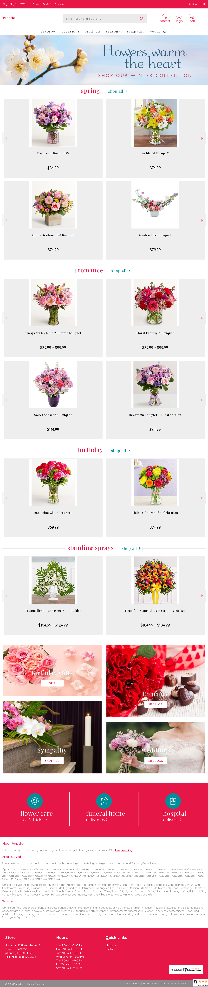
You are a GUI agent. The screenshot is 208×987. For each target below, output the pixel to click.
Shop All (116, 91)
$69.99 (53, 527)
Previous (5, 138)
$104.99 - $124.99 (53, 625)
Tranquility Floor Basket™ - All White (53, 611)
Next (202, 138)
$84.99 (53, 167)
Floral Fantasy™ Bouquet (155, 333)
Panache (9, 18)
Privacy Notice (151, 983)
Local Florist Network (174, 983)
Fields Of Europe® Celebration (155, 513)
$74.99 (155, 167)
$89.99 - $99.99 (53, 347)
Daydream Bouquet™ (53, 153)
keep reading (123, 850)
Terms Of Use (132, 983)
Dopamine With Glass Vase (53, 513)
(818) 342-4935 (17, 4)
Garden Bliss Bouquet (155, 235)
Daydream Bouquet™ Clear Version (155, 415)
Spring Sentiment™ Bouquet (53, 235)
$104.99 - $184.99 (155, 625)
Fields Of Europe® (155, 153)
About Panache (13, 843)
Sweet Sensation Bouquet (53, 415)
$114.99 (53, 429)
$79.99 (155, 249)
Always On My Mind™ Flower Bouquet (53, 333)
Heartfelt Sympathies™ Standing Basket (155, 611)
